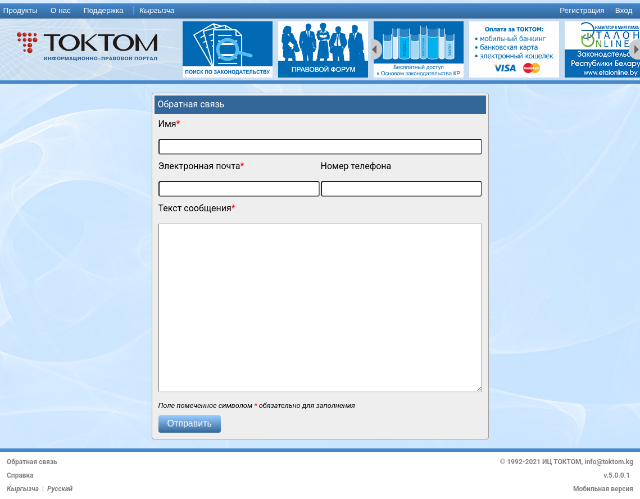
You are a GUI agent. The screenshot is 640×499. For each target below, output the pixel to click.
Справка (20, 475)
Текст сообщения (195, 208)
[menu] (320, 11)
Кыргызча (156, 10)
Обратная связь (32, 462)
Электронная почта (199, 166)
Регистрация (582, 10)
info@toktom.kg (608, 462)
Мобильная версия (603, 489)
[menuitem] (22, 11)
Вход (624, 10)
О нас (61, 10)
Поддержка (104, 10)
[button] (189, 424)
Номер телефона (356, 166)
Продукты (20, 10)
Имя (167, 124)
